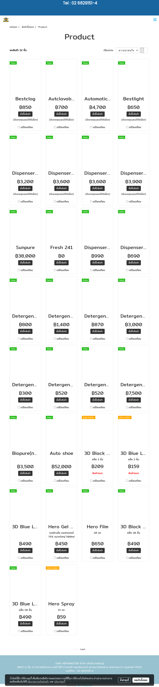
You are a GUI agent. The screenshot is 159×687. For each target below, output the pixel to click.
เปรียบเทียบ (27, 127)
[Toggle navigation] (155, 19)
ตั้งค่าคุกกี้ (124, 680)
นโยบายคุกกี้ (59, 681)
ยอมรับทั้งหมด (140, 680)
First (76, 649)
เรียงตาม (110, 50)
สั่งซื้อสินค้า (25, 114)
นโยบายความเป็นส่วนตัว (38, 681)
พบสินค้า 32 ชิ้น (18, 50)
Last (82, 649)
